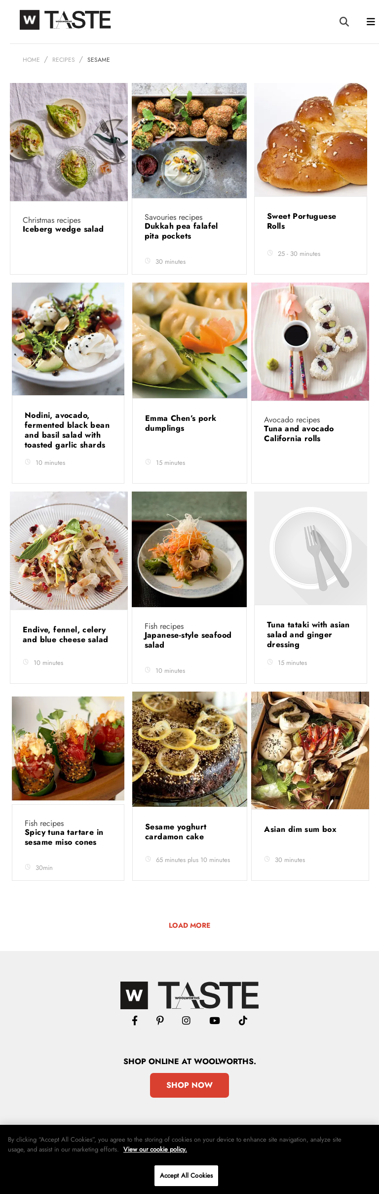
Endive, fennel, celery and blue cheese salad (67, 634)
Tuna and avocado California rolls (299, 433)
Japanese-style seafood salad (188, 640)
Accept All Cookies (186, 1175)
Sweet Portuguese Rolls (301, 221)
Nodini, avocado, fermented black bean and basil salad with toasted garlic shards (67, 430)
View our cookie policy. (155, 1149)
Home (31, 59)
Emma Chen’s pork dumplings (180, 423)
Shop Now (189, 1085)
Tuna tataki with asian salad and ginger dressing (308, 634)
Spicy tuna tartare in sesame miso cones (64, 837)
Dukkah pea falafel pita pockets (181, 231)
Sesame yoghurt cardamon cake (176, 831)
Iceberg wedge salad (65, 229)
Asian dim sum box (301, 829)
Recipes (63, 59)
